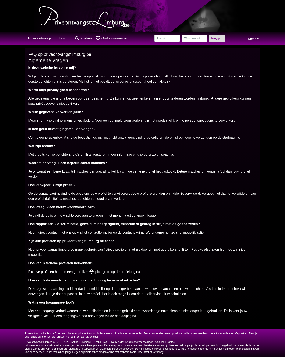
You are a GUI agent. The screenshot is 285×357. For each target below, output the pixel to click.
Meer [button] (252, 39)
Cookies (159, 341)
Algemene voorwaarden (139, 341)
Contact (171, 341)
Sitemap (85, 341)
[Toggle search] (83, 38)
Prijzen (96, 341)
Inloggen (216, 38)
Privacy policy (116, 341)
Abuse (74, 341)
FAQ (104, 341)
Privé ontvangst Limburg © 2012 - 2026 (47, 341)
